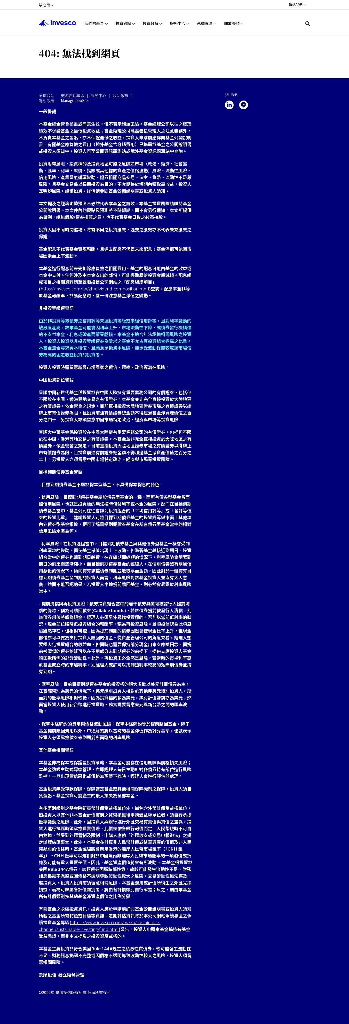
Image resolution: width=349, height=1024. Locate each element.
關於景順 (232, 23)
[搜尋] (307, 23)
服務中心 (177, 23)
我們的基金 (94, 23)
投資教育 (150, 23)
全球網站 (46, 95)
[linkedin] (229, 105)
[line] (243, 105)
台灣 (46, 4)
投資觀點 (123, 23)
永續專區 (205, 23)
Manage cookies (75, 100)
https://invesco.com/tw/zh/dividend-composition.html (95, 288)
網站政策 (120, 95)
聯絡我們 (295, 4)
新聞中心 (98, 95)
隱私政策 (46, 101)
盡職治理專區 (72, 95)
